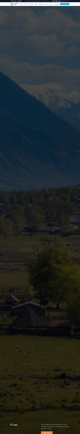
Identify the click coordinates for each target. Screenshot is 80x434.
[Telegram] (53, 1)
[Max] (60, 1)
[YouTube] (54, 1)
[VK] (56, 1)
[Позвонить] (58, 1)
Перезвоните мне (64, 4)
